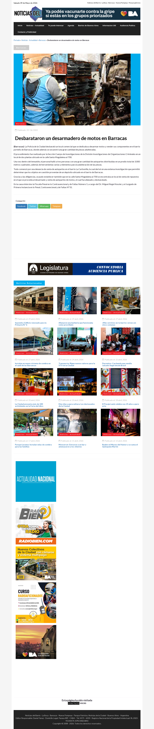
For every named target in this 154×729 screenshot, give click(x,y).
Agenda (71, 26)
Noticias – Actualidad (35, 26)
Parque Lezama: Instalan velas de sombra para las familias (33, 445)
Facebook (21, 206)
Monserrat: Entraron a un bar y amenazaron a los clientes (72, 445)
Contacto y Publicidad (27, 32)
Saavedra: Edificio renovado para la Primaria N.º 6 (30, 324)
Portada (17, 40)
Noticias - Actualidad (29, 40)
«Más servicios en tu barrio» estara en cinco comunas (119, 324)
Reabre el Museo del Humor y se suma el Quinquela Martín (120, 445)
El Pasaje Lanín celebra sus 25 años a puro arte (120, 405)
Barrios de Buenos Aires (88, 26)
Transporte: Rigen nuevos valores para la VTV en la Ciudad (77, 364)
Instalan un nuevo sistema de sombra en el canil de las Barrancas (33, 364)
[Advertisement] (77, 236)
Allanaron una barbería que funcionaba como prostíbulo (76, 324)
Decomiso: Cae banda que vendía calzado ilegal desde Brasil (117, 364)
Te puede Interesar (56, 26)
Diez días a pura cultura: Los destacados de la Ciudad (77, 405)
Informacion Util (109, 26)
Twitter (32, 206)
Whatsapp (44, 206)
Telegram (56, 206)
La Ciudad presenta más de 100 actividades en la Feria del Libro (29, 405)
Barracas (42, 40)
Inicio (20, 26)
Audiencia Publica (127, 26)
